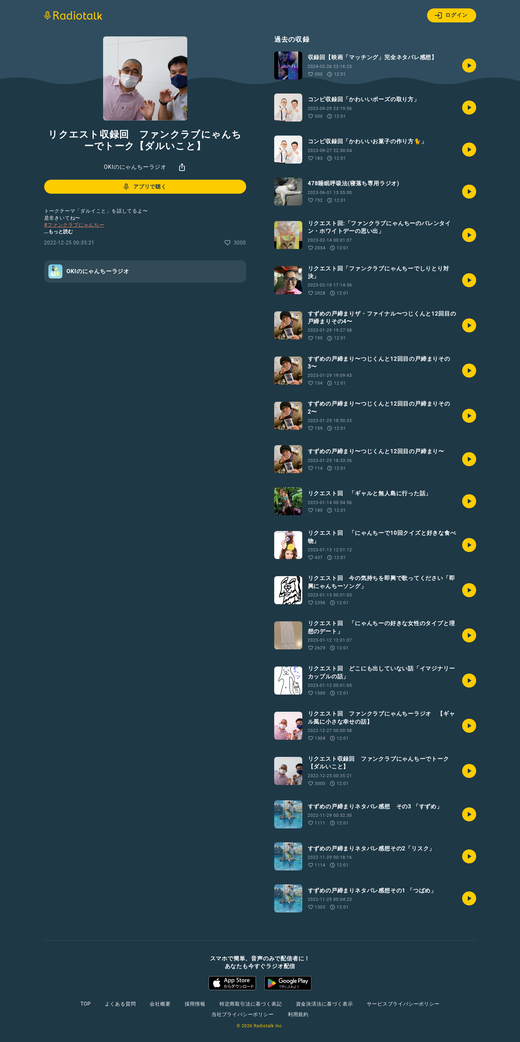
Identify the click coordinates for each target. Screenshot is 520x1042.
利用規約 (298, 1014)
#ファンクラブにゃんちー (74, 225)
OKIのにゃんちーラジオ (135, 167)
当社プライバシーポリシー (242, 1014)
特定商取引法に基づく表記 (251, 1004)
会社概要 (160, 1004)
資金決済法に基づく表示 (324, 1004)
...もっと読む (58, 231)
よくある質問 (120, 1004)
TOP (85, 1004)
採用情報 (195, 1004)
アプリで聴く (144, 186)
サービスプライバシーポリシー (403, 1004)
